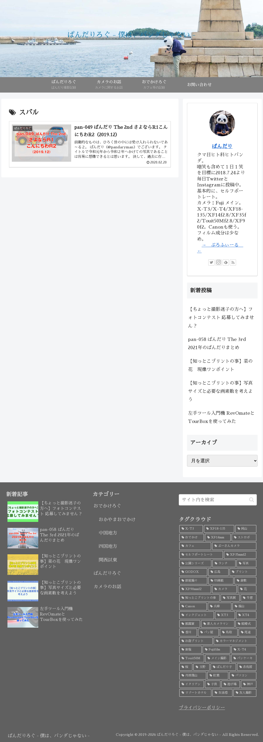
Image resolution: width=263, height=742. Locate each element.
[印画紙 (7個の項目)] (220, 581)
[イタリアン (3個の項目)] (191, 684)
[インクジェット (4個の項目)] (196, 615)
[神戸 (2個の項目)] (248, 684)
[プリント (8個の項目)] (243, 572)
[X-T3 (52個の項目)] (191, 529)
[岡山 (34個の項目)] (245, 529)
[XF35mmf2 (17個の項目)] (240, 555)
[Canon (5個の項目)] (193, 606)
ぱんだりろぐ (107, 573)
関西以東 (108, 560)
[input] (218, 499)
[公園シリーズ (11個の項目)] (195, 563)
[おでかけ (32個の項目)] (191, 537)
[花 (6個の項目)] (247, 589)
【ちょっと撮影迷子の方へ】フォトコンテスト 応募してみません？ (221, 317)
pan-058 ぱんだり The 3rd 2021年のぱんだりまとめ (217, 343)
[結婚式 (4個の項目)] (246, 624)
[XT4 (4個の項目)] (246, 615)
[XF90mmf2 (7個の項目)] (195, 589)
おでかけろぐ (107, 506)
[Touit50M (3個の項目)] (191, 658)
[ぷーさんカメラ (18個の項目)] (234, 546)
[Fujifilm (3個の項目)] (216, 650)
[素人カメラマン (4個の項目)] (217, 624)
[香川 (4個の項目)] (188, 632)
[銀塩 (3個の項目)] (190, 650)
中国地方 (108, 533)
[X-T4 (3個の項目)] (243, 650)
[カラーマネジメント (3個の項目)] (235, 641)
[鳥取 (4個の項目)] (229, 632)
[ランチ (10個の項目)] (223, 563)
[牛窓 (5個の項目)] (248, 598)
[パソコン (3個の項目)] (242, 676)
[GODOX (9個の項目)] (193, 572)
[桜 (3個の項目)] (185, 667)
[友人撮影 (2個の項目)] (244, 693)
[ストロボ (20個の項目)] (244, 537)
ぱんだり (222, 146)
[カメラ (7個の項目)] (224, 589)
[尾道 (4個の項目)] (247, 632)
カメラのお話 (107, 586)
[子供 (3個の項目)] (212, 684)
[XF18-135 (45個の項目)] (219, 529)
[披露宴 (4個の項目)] (189, 624)
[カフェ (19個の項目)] (195, 546)
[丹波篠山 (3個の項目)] (192, 676)
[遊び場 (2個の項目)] (230, 684)
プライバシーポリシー (202, 707)
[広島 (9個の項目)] (218, 572)
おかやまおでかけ (117, 519)
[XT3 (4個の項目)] (225, 615)
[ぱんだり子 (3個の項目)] (223, 667)
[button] (251, 500)
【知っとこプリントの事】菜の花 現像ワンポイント (220, 365)
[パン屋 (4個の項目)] (208, 632)
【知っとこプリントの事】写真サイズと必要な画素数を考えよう (220, 391)
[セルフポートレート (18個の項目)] (201, 555)
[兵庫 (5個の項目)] (220, 606)
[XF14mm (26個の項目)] (218, 537)
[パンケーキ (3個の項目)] (243, 658)
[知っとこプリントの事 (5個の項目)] (199, 598)
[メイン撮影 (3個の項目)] (217, 658)
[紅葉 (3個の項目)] (217, 676)
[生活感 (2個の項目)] (222, 693)
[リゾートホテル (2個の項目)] (195, 693)
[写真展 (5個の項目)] (230, 598)
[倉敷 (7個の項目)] (245, 581)
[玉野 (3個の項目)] (201, 667)
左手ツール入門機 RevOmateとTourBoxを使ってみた (221, 417)
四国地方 (108, 546)
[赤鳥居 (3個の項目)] (246, 667)
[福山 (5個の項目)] (244, 606)
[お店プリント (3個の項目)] (196, 641)
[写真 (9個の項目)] (246, 563)
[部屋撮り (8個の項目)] (193, 581)
